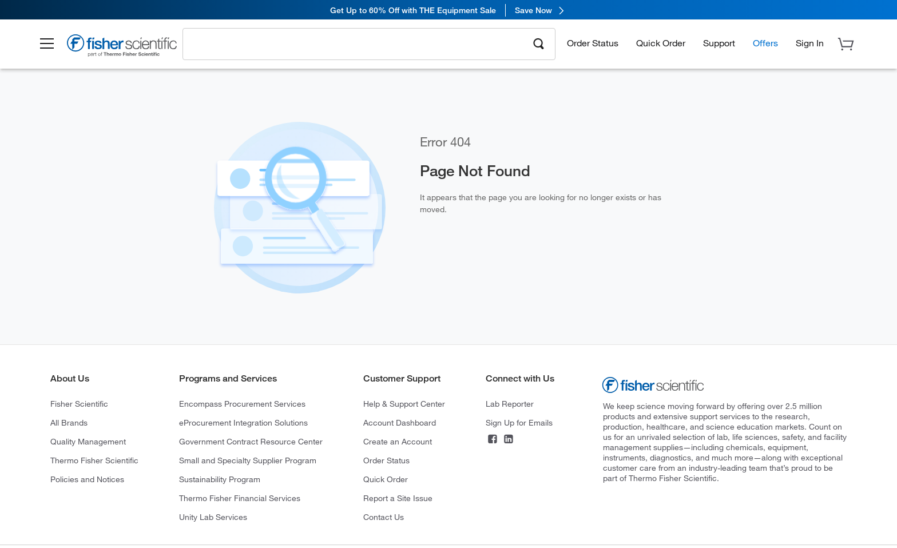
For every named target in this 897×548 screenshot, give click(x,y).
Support (719, 43)
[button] (51, 44)
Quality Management (88, 441)
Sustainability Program (219, 479)
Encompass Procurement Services (242, 403)
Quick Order (660, 43)
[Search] (539, 43)
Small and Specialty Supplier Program (247, 460)
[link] (448, 10)
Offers (765, 43)
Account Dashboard (399, 422)
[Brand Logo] (128, 47)
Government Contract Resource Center (251, 441)
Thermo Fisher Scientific (94, 460)
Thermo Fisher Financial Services (239, 498)
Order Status (592, 43)
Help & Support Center (404, 403)
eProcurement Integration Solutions (243, 422)
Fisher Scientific (79, 403)
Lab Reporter (510, 403)
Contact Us (383, 517)
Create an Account (397, 441)
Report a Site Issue (397, 498)
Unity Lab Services (213, 517)
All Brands (69, 422)
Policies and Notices (87, 479)
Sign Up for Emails (519, 422)
